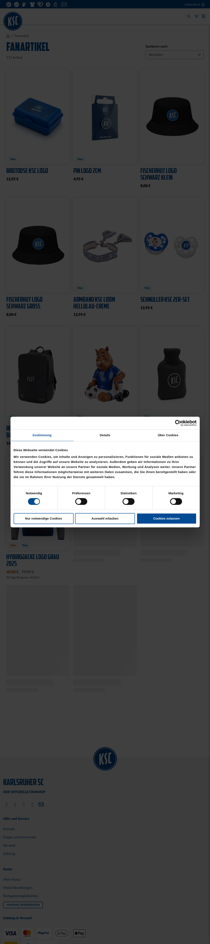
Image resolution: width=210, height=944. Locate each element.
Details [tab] (105, 435)
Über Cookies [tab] (168, 435)
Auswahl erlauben (104, 518)
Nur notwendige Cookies (43, 518)
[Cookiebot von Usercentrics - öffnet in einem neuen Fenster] (178, 423)
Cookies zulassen (166, 518)
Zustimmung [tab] (42, 435)
